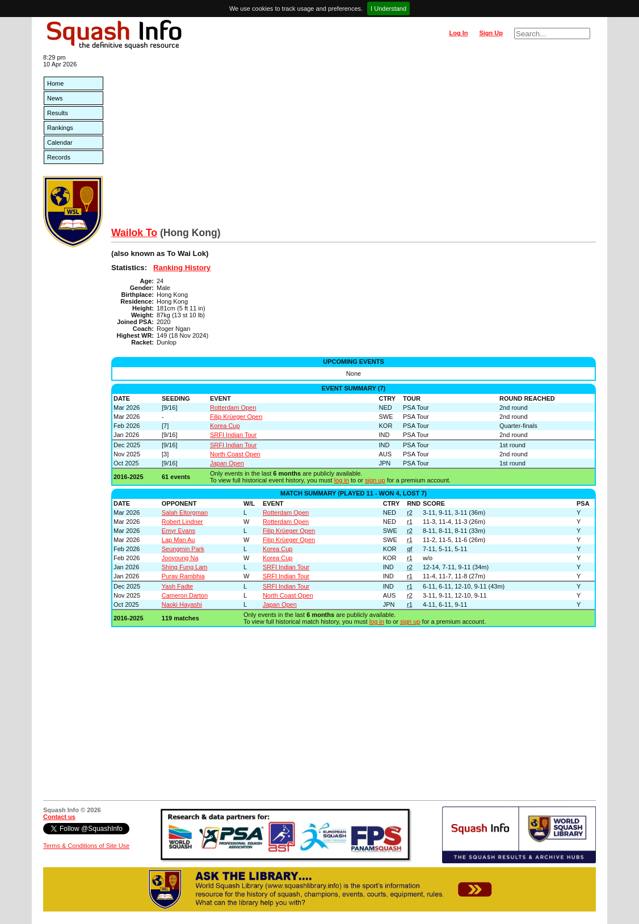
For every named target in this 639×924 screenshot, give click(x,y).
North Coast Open (235, 454)
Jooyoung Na (180, 558)
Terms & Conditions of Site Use (86, 845)
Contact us (59, 816)
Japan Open (227, 463)
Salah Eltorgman (185, 512)
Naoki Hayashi (182, 604)
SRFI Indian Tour (233, 434)
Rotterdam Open (233, 407)
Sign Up (491, 33)
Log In (458, 33)
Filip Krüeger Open (236, 416)
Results (57, 113)
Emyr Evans (178, 530)
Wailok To (134, 232)
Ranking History (182, 267)
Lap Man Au (178, 539)
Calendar (60, 142)
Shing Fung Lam (185, 567)
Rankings (60, 127)
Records (58, 157)
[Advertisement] (353, 141)
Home (55, 83)
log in (341, 480)
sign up (375, 480)
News (55, 98)
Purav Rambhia (183, 576)
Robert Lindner (182, 521)
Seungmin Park (183, 548)
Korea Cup (225, 425)
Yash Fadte (177, 586)
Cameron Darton (185, 595)
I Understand (388, 8)
